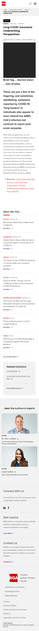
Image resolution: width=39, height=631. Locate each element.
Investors (6, 601)
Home (5, 10)
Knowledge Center (16, 10)
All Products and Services (15, 587)
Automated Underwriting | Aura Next (18, 377)
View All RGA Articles (10, 357)
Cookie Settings (8, 623)
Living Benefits (13, 371)
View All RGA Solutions (14, 388)
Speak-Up (7, 613)
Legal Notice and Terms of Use (14, 618)
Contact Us (8, 562)
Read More (8, 228)
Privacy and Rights (9, 605)
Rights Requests (11, 595)
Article (27, 10)
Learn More (8, 533)
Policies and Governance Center (15, 609)
